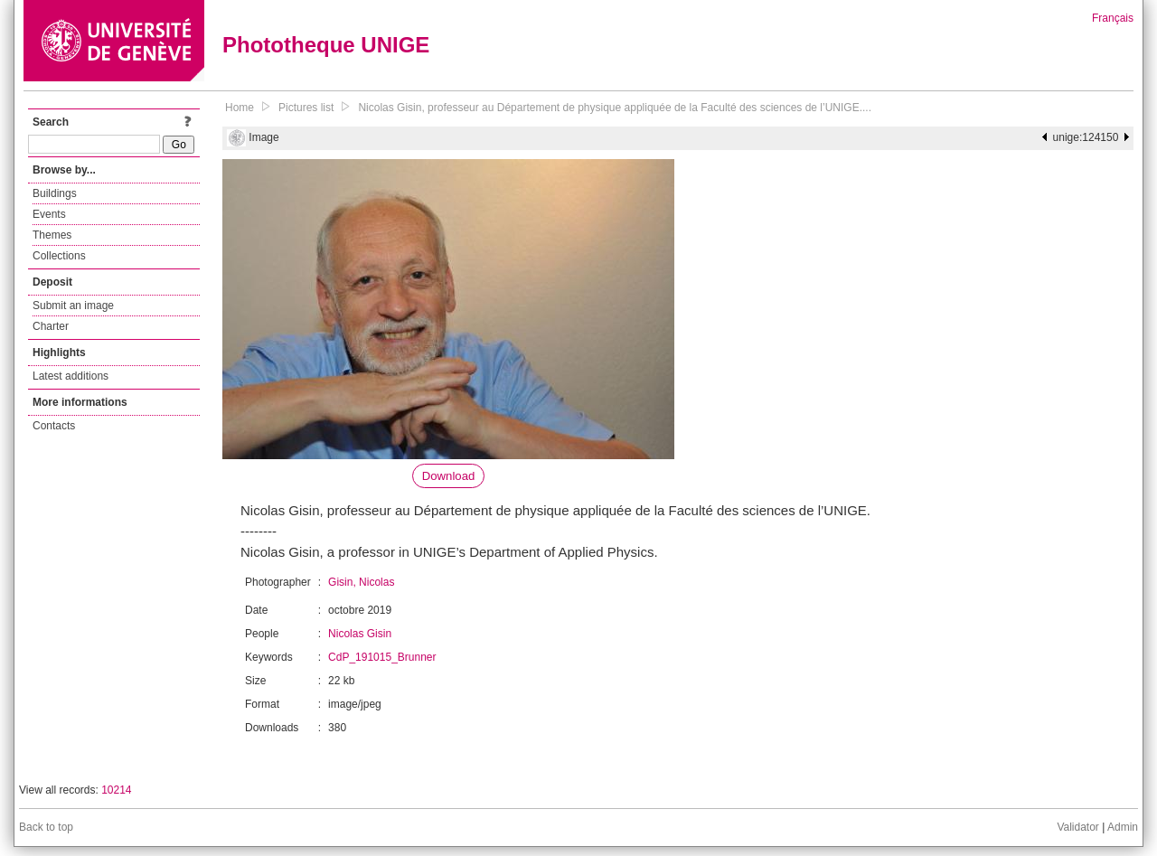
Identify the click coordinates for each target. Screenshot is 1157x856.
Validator (1077, 827)
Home (239, 107)
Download (448, 476)
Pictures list (306, 107)
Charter (51, 326)
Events (49, 214)
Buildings (55, 193)
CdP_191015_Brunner (382, 657)
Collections (59, 255)
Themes (52, 235)
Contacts (54, 425)
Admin (1122, 827)
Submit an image (73, 305)
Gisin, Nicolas (361, 582)
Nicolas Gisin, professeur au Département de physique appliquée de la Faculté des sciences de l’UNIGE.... (614, 107)
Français (1112, 18)
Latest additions (70, 376)
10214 (116, 790)
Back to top (46, 827)
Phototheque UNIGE (325, 45)
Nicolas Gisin (359, 633)
